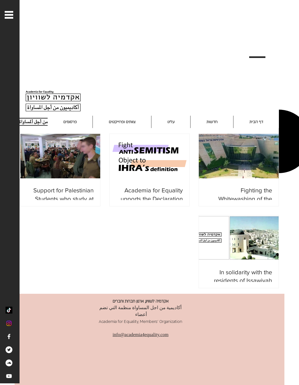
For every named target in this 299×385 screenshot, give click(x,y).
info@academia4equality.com (140, 334)
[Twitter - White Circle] (9, 349)
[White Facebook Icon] (9, 336)
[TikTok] (9, 310)
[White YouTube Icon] (9, 376)
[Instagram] (9, 323)
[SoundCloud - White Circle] (9, 362)
